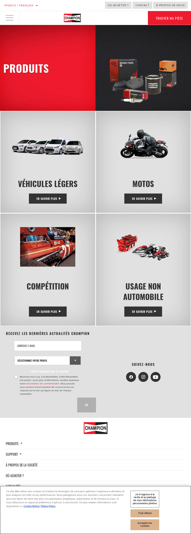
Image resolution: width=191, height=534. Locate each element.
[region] (95, 510)
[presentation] (43, 405)
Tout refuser (145, 513)
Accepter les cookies (145, 525)
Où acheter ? (118, 5)
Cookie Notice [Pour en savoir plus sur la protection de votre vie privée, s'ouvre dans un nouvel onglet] (31, 506)
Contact (142, 5)
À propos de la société (22, 464)
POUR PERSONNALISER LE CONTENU (49, 371)
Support (14, 454)
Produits (14, 443)
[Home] (72, 18)
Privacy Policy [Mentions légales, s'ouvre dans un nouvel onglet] (48, 506)
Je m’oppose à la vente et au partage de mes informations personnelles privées (145, 499)
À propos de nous (170, 5)
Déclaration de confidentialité (42, 383)
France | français (19, 5)
